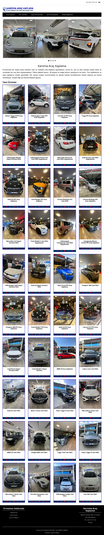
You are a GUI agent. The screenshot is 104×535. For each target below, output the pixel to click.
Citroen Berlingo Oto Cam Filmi (64, 200)
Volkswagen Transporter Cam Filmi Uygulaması (65, 242)
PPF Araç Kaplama (52, 15)
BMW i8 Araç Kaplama (65, 369)
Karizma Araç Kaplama (43, 530)
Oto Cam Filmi (23, 15)
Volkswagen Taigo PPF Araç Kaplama (39, 116)
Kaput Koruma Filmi (37, 15)
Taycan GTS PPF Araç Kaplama (90, 328)
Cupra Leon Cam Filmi (90, 369)
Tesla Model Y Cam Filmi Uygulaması (39, 242)
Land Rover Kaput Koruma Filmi (13, 369)
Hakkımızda (13, 512)
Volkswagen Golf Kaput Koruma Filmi (13, 286)
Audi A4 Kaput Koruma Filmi (39, 286)
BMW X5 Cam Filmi (13, 452)
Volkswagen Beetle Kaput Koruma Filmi (14, 158)
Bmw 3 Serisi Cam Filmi (39, 411)
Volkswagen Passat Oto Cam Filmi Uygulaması (39, 158)
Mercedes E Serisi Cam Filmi (90, 411)
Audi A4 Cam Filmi (13, 411)
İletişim (90, 522)
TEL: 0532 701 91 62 (91, 2)
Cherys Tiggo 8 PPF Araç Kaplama (14, 116)
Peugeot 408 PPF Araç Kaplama (14, 328)
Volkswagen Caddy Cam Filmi (65, 495)
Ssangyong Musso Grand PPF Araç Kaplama (90, 242)
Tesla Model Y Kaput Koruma (39, 369)
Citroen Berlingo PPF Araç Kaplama (90, 200)
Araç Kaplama (10, 15)
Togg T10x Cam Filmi (64, 452)
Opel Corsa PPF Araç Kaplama (64, 286)
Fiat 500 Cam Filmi (90, 494)
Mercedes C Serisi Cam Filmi (13, 495)
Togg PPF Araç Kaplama (90, 116)
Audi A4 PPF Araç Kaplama (65, 328)
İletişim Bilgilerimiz (67, 15)
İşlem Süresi (14, 515)
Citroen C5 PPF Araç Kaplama (65, 116)
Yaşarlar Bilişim (54, 533)
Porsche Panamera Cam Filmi (39, 495)
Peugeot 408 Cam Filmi (90, 285)
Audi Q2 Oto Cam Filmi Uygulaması (90, 158)
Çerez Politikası (13, 518)
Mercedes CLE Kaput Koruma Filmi (13, 242)
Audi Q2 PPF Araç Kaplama (14, 200)
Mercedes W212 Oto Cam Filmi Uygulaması (65, 158)
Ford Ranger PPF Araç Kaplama (39, 200)
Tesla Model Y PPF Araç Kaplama (39, 328)
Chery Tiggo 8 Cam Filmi (65, 411)
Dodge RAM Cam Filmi (39, 452)
